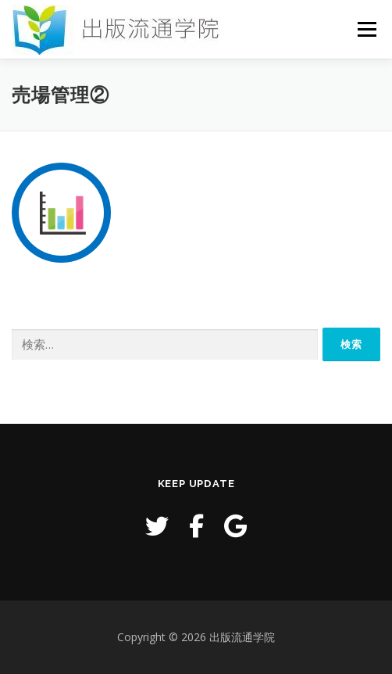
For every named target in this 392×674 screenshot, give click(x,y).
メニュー (366, 29)
